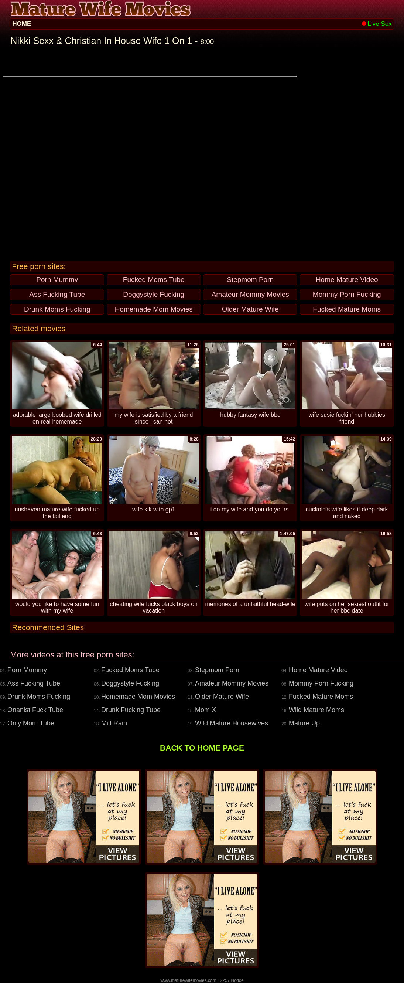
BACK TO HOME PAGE (202, 748)
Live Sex (376, 23)
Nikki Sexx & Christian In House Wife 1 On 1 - (112, 40)
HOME (21, 23)
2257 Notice (232, 980)
